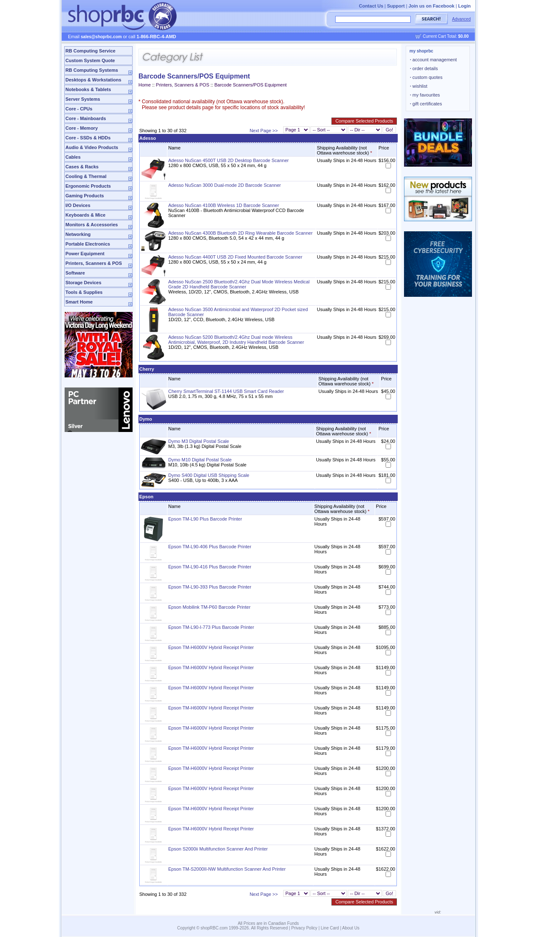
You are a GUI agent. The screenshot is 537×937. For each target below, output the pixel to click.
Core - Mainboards (85, 118)
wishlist (419, 86)
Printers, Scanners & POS (93, 263)
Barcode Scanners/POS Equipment (250, 84)
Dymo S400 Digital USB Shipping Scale (208, 475)
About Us (351, 928)
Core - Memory (81, 128)
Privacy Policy (304, 928)
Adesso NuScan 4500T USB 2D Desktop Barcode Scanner (228, 160)
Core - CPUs (78, 108)
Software (75, 272)
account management (433, 59)
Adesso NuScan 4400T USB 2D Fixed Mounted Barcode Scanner (235, 256)
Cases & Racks (82, 166)
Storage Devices (83, 282)
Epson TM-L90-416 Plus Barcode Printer (209, 566)
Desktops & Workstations (93, 79)
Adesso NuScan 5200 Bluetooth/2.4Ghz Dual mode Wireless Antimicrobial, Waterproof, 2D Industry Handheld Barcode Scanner (236, 340)
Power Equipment (84, 253)
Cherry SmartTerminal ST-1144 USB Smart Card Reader (226, 391)
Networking (78, 234)
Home (144, 84)
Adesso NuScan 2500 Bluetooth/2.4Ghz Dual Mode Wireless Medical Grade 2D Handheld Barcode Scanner (239, 284)
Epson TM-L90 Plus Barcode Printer (205, 518)
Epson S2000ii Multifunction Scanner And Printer (218, 848)
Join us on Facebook (431, 5)
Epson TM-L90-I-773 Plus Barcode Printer (211, 627)
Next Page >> (264, 130)
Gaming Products (84, 195)
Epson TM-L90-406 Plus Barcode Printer (209, 546)
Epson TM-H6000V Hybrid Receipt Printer (211, 647)
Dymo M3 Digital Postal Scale (198, 441)
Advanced (461, 19)
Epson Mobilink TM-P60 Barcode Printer (209, 607)
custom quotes (426, 77)
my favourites (425, 94)
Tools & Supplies (83, 292)
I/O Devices (77, 205)
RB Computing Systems (91, 70)
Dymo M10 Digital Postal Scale (200, 459)
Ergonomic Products (88, 185)
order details (424, 68)
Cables (73, 157)
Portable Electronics (87, 243)
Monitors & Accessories (91, 224)
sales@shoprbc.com (101, 36)
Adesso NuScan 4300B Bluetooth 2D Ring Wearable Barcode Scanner (240, 233)
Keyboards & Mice (85, 214)
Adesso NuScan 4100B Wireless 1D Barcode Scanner (223, 205)
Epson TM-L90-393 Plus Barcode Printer (209, 586)
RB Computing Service (90, 50)
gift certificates (426, 103)
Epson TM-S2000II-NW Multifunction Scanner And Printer (227, 869)
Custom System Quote (90, 60)
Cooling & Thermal (86, 176)
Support (396, 5)
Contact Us (371, 5)
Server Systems (82, 99)
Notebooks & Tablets (88, 89)
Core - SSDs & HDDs (88, 137)
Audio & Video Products (91, 147)
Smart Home (79, 301)
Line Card (330, 928)
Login (464, 5)
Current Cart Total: (446, 36)
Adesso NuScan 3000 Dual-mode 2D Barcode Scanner (224, 185)
